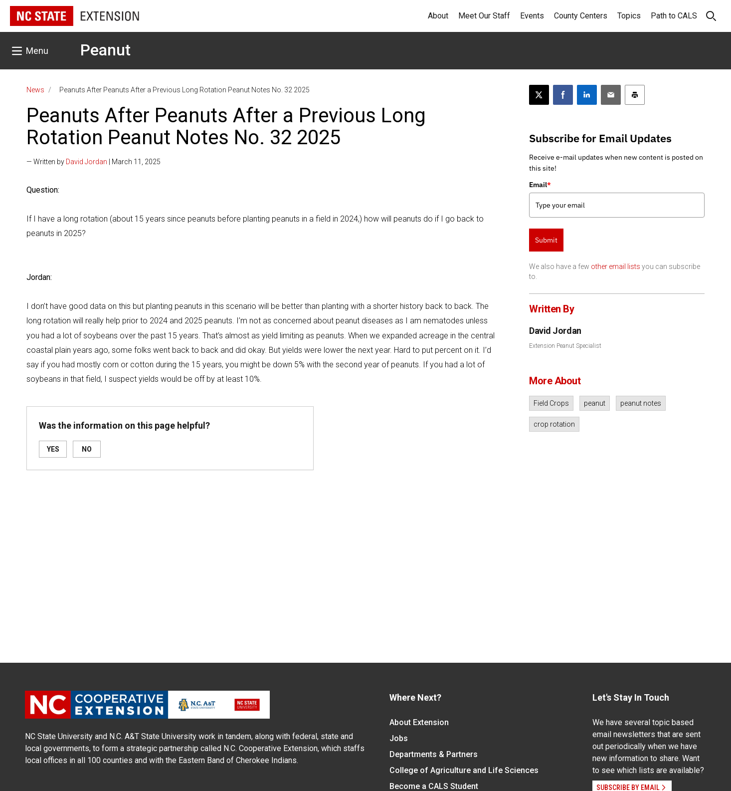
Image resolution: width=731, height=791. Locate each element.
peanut (594, 403)
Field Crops (551, 403)
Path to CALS (674, 15)
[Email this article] (611, 95)
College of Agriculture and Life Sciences (464, 770)
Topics (629, 15)
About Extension (419, 722)
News (35, 90)
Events (532, 15)
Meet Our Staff (484, 15)
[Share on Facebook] (563, 95)
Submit (546, 240)
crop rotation (554, 424)
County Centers (580, 15)
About (438, 15)
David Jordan (86, 162)
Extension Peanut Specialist (565, 345)
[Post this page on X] (539, 95)
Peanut (105, 49)
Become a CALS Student (433, 786)
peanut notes (640, 403)
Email (540, 184)
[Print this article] (635, 95)
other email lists (615, 266)
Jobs (398, 738)
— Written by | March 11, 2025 (93, 162)
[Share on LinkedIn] (587, 95)
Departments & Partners (433, 754)
